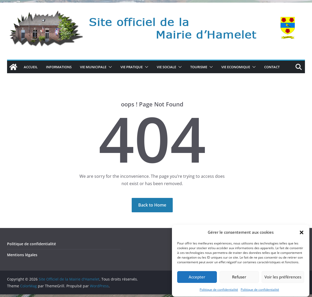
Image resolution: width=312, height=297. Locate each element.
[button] (301, 236)
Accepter (197, 280)
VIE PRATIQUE (131, 67)
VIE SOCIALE (166, 67)
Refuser (239, 280)
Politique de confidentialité (219, 293)
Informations (59, 67)
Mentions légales (22, 254)
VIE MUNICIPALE (93, 67)
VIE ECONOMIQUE (235, 67)
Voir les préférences (282, 280)
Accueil (31, 67)
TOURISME (198, 67)
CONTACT (272, 67)
